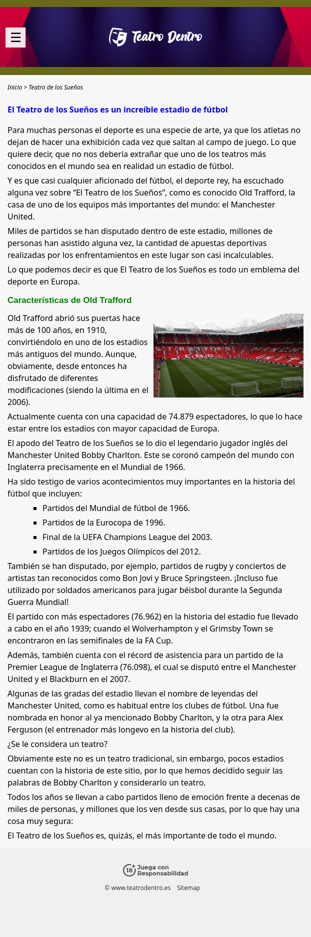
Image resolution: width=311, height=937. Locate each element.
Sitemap (188, 888)
